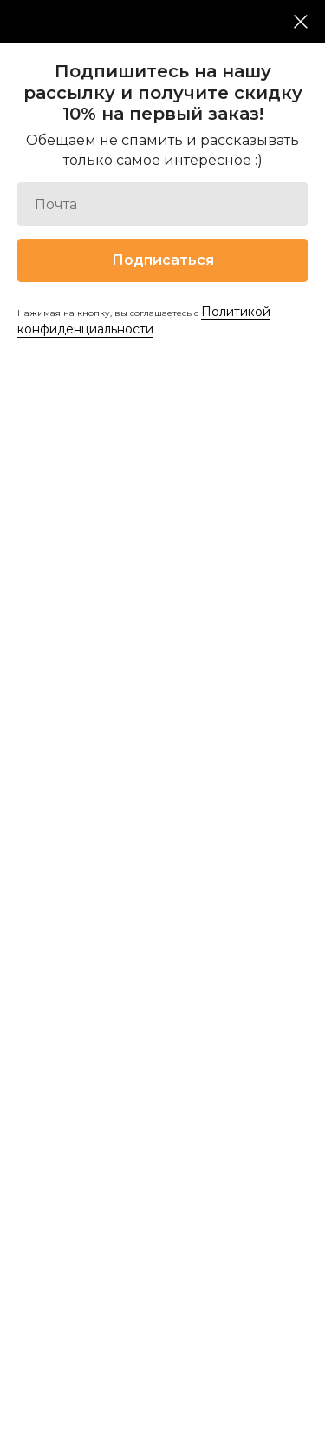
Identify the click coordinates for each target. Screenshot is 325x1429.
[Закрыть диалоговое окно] (300, 21)
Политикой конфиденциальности (143, 320)
